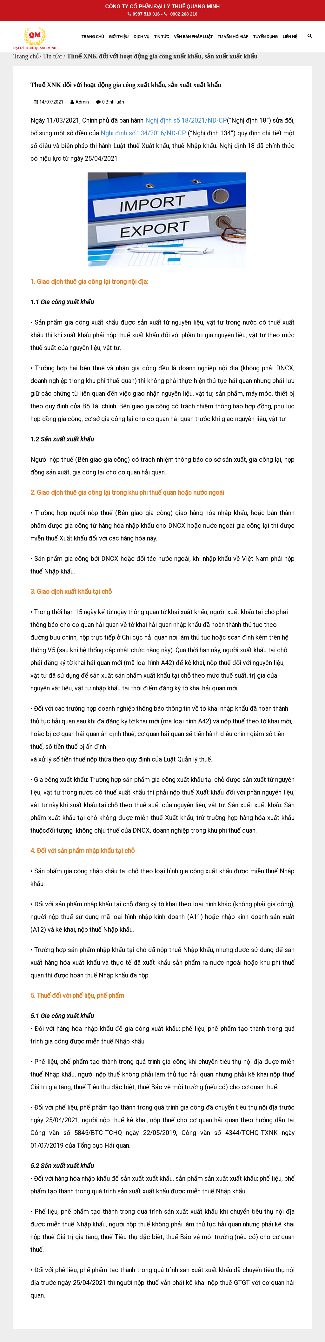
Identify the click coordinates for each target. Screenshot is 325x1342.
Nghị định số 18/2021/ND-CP (186, 120)
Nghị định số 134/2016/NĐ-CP (143, 133)
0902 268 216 (181, 14)
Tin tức (161, 36)
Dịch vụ (141, 36)
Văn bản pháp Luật (193, 36)
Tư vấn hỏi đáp (233, 36)
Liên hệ (290, 36)
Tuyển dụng (265, 36)
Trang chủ (93, 36)
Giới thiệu (119, 36)
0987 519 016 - (145, 14)
